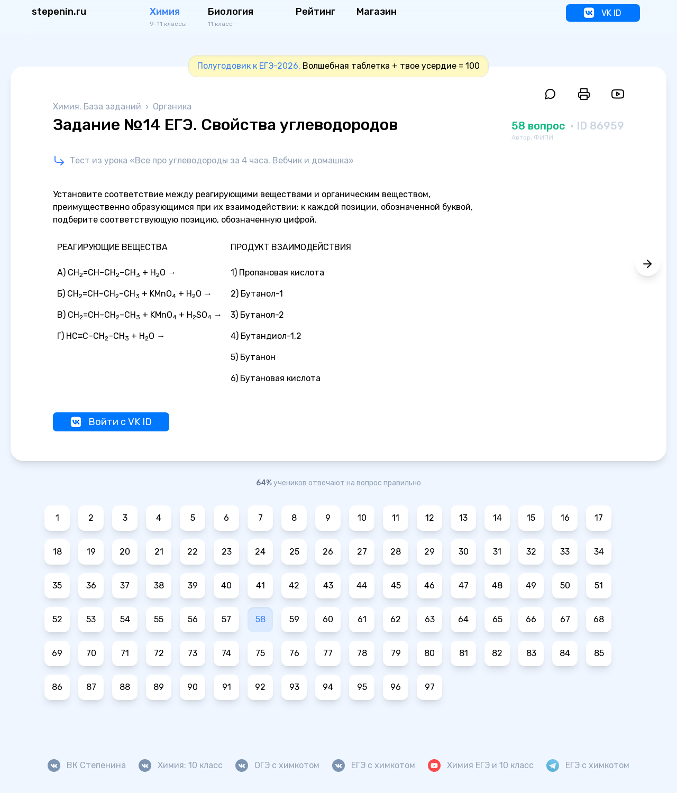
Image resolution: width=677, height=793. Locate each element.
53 (91, 619)
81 (463, 653)
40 (226, 585)
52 (57, 619)
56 (193, 619)
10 (362, 518)
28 (395, 552)
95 (362, 687)
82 (497, 653)
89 (158, 687)
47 (464, 585)
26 (328, 552)
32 (531, 552)
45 (396, 585)
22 (192, 552)
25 (294, 552)
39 (193, 585)
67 (565, 619)
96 (395, 687)
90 (192, 687)
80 (429, 653)
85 (599, 653)
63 (430, 619)
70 (91, 653)
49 (531, 585)
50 (565, 585)
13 (463, 518)
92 (260, 687)
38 (159, 585)
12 (429, 518)
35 (57, 585)
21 (158, 552)
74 (226, 653)
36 (91, 585)
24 (260, 552)
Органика (172, 107)
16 (565, 518)
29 (429, 552)
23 (227, 552)
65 (497, 619)
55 (158, 619)
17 (598, 518)
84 (565, 653)
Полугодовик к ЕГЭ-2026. (248, 66)
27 (362, 552)
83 (531, 653)
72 (159, 653)
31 (497, 552)
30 (464, 552)
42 (294, 585)
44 (361, 585)
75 (260, 653)
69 (57, 653)
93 (294, 687)
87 (91, 687)
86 (57, 687)
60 (328, 619)
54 (125, 619)
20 (125, 552)
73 (192, 653)
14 (497, 518)
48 (497, 585)
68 (598, 619)
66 (531, 619)
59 (294, 619)
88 (125, 687)
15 (531, 518)
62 (395, 619)
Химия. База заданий (98, 107)
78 (362, 653)
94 (328, 687)
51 (598, 585)
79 (396, 653)
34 (599, 552)
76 (294, 653)
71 (125, 653)
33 (565, 552)
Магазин (376, 11)
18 (57, 552)
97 (430, 687)
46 (429, 585)
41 (260, 585)
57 (226, 619)
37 (125, 585)
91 (226, 687)
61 (362, 619)
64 (463, 619)
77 (328, 653)
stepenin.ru (59, 11)
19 (91, 552)
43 (328, 585)
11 (395, 518)
